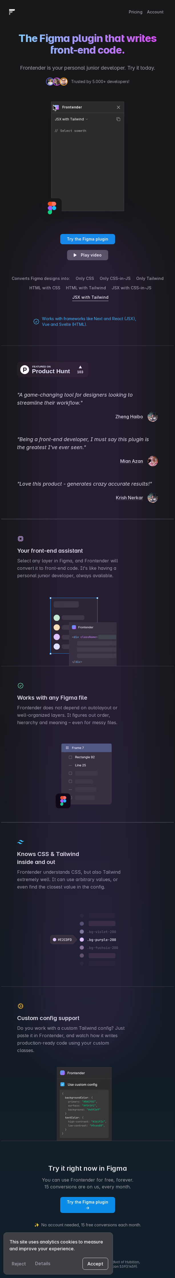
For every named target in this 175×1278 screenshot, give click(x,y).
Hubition (132, 1262)
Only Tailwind (150, 278)
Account (155, 11)
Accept (95, 1264)
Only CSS (85, 278)
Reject (19, 1264)
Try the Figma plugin (87, 239)
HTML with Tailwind (86, 287)
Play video (87, 255)
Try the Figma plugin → (87, 1205)
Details (42, 1263)
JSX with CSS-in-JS (131, 287)
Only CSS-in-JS (115, 278)
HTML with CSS (44, 287)
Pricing (135, 11)
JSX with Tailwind (90, 297)
